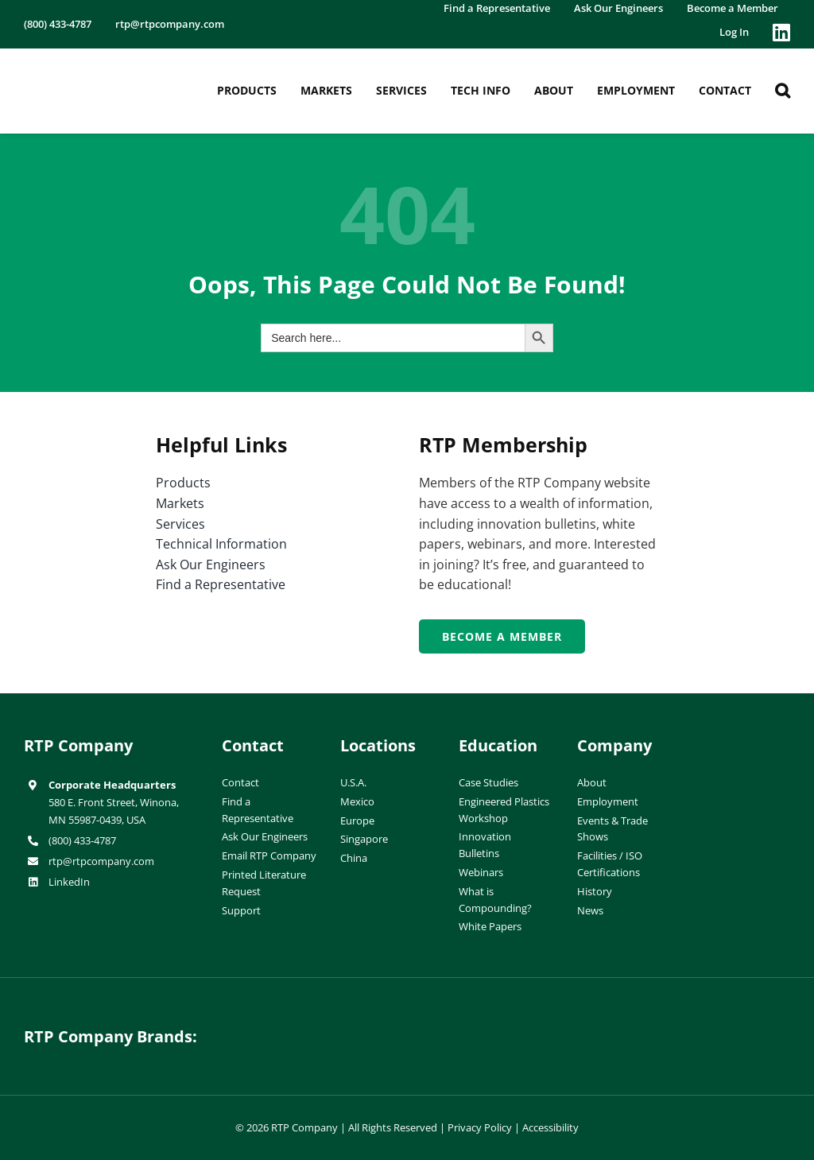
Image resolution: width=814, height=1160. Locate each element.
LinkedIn (69, 882)
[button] (782, 91)
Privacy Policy (480, 1127)
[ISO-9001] (758, 739)
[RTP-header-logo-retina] (91, 67)
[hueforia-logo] (308, 1024)
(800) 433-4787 (82, 840)
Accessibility (550, 1127)
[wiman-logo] (505, 1024)
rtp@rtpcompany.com (101, 861)
